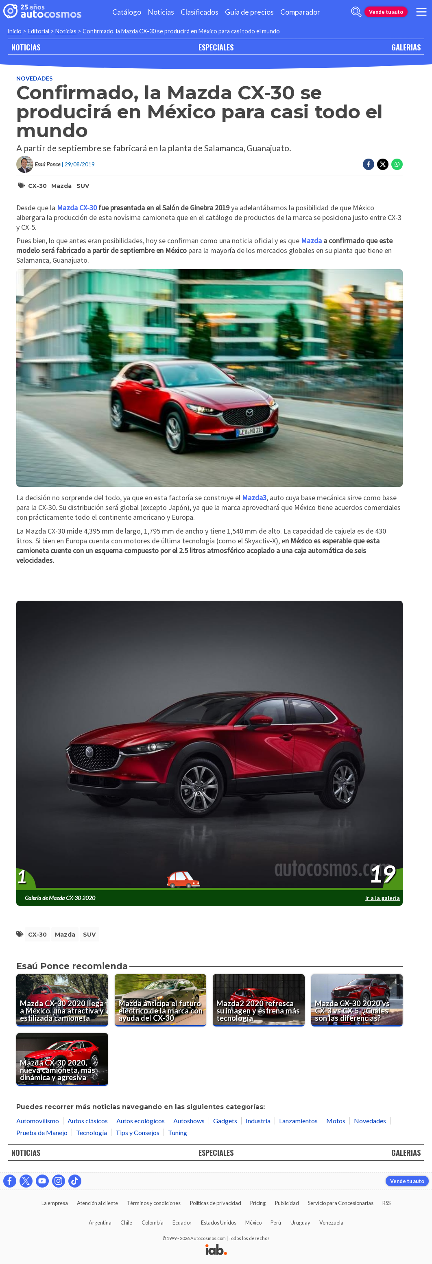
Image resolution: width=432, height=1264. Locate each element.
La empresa (54, 1203)
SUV (82, 186)
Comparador (300, 12)
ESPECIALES (216, 46)
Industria (258, 1121)
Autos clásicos (88, 1121)
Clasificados (199, 12)
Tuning (177, 1132)
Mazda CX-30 (77, 207)
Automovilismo (37, 1121)
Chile (126, 1222)
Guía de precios (249, 12)
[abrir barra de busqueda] (356, 12)
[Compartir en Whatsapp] (397, 164)
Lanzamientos (298, 1121)
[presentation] (209, 746)
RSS (386, 1203)
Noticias (161, 12)
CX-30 (37, 186)
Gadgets (225, 1121)
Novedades (34, 78)
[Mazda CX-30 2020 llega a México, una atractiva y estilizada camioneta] (62, 1000)
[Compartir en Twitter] (382, 164)
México (253, 1222)
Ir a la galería (382, 897)
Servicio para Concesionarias (340, 1203)
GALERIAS (406, 46)
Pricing (258, 1203)
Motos (335, 1121)
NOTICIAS (25, 46)
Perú (276, 1222)
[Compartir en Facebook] (368, 164)
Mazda (61, 186)
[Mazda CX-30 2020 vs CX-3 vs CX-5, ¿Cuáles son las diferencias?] (357, 1000)
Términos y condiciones (154, 1203)
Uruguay (300, 1222)
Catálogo (126, 12)
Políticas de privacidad (215, 1203)
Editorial (38, 31)
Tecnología (91, 1132)
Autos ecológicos (140, 1121)
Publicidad (287, 1203)
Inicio (14, 31)
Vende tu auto (386, 12)
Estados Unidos (218, 1222)
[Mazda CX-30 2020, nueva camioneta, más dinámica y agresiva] (62, 1059)
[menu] (421, 12)
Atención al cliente (97, 1203)
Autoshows (189, 1121)
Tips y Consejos (137, 1132)
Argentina (100, 1222)
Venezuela (331, 1222)
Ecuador (182, 1222)
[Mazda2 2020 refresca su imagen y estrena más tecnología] (259, 1000)
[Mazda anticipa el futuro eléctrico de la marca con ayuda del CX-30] (161, 1000)
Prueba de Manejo (42, 1132)
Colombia (153, 1222)
